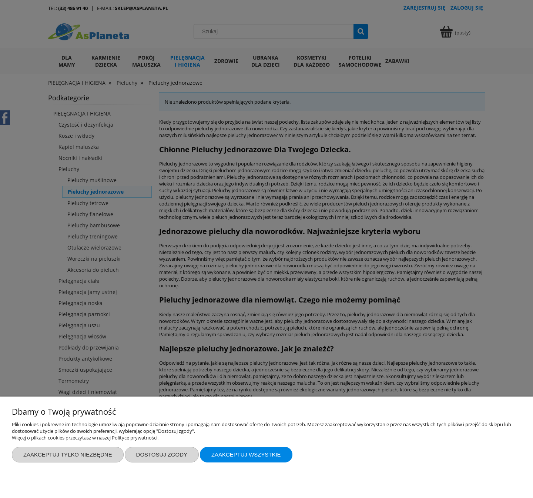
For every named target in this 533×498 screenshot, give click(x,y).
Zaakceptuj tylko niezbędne (67, 454)
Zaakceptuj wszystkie (246, 454)
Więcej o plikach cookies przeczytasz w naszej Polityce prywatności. (85, 437)
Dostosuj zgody (161, 454)
